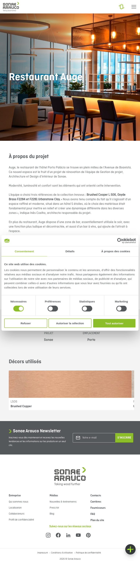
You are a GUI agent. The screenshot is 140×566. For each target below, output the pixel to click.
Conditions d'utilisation (62, 552)
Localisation (15, 507)
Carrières (95, 501)
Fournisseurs (98, 508)
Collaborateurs (16, 513)
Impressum (42, 552)
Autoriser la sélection (70, 323)
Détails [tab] (70, 251)
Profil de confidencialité (21, 519)
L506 (14, 401)
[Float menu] (130, 549)
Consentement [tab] (24, 251)
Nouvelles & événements (63, 501)
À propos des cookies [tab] (115, 251)
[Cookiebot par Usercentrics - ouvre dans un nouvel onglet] (120, 241)
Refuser (26, 323)
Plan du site (97, 520)
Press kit (54, 507)
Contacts (95, 495)
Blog (52, 513)
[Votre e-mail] (97, 438)
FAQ (92, 514)
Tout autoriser (114, 323)
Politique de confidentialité (88, 552)
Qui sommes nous (18, 501)
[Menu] (134, 6)
